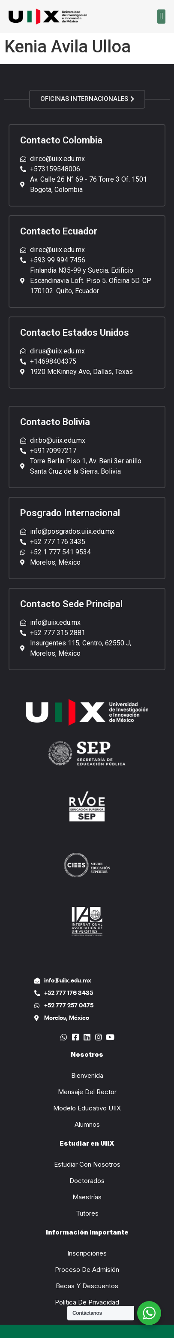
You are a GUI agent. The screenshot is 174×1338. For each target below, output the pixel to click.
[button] (161, 16)
